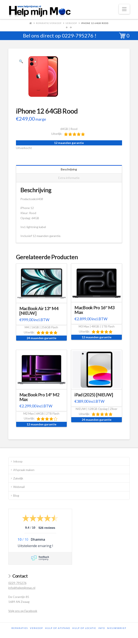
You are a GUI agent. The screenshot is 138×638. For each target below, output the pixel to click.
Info (101, 628)
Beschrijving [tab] (69, 169)
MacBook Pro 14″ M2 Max (39, 397)
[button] (124, 9)
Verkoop (71, 23)
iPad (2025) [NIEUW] (93, 394)
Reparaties (19, 628)
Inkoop (18, 461)
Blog (16, 495)
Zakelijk (18, 478)
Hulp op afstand (57, 628)
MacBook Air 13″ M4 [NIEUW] (38, 311)
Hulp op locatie (84, 628)
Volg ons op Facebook (22, 611)
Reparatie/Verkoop (48, 23)
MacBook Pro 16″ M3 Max (94, 310)
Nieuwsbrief (117, 628)
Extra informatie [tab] (69, 178)
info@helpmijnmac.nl (21, 587)
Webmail (19, 487)
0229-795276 (77, 35)
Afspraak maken (23, 470)
